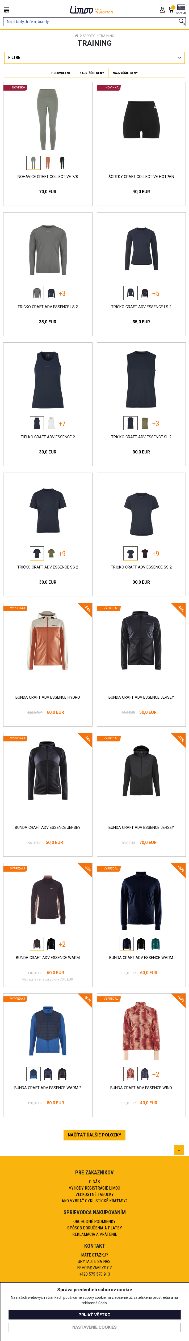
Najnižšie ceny (91, 73)
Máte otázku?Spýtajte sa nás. (94, 1258)
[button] (181, 10)
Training (106, 36)
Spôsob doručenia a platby (94, 1227)
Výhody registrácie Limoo (94, 1188)
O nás (94, 1181)
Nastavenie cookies (94, 1327)
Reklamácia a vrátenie (94, 1234)
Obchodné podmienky (94, 1221)
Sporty (89, 36)
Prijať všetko (94, 1314)
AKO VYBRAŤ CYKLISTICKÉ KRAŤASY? (95, 1200)
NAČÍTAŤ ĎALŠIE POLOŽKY (94, 1135)
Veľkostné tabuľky (94, 1194)
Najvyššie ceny (125, 73)
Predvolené (61, 73)
